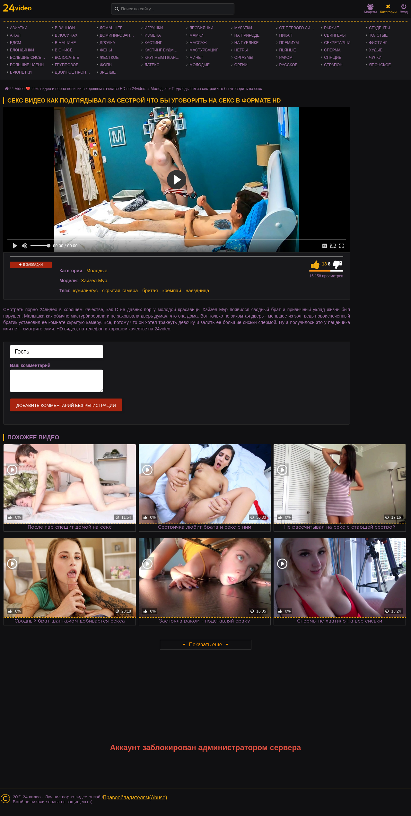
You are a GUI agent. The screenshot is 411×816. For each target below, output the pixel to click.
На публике (246, 42)
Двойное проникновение (74, 72)
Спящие (332, 57)
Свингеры (334, 35)
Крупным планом (163, 57)
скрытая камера (120, 290)
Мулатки (243, 28)
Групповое (66, 65)
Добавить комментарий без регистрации (66, 405)
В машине (65, 42)
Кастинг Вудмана (162, 50)
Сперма (332, 50)
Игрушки (153, 28)
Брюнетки (21, 72)
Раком (286, 57)
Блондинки (22, 50)
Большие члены (27, 65)
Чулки (375, 57)
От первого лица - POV (298, 28)
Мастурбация (204, 50)
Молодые (199, 65)
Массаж (198, 42)
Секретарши (337, 42)
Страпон (333, 65)
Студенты (379, 28)
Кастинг (153, 42)
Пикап (286, 35)
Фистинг (378, 42)
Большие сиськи (28, 57)
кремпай (171, 290)
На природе (246, 35)
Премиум (289, 42)
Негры (241, 50)
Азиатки (18, 28)
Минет (196, 57)
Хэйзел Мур (94, 280)
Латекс (151, 65)
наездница (197, 290)
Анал (15, 35)
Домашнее (111, 28)
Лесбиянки (201, 28)
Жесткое (109, 57)
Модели (370, 9)
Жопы (106, 65)
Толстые (378, 35)
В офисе (64, 50)
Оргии (241, 65)
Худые (375, 50)
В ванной (65, 28)
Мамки (196, 35)
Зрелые (108, 72)
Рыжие (331, 28)
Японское (380, 65)
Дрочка (107, 42)
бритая (150, 290)
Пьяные (287, 50)
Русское (288, 65)
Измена (152, 35)
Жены (106, 50)
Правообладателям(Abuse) (135, 797)
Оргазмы (243, 57)
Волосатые (67, 57)
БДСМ (15, 42)
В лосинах (66, 35)
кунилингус (85, 290)
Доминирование (118, 35)
